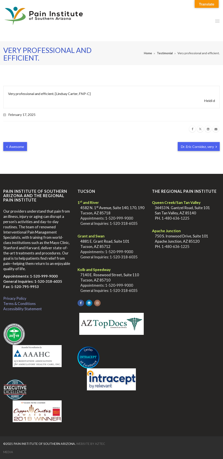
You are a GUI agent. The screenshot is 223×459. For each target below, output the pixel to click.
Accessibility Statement (22, 309)
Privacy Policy (14, 298)
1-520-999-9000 (44, 276)
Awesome (15, 146)
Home (148, 53)
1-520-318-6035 (48, 281)
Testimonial (165, 53)
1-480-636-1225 (175, 218)
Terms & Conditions (19, 303)
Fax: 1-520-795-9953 (21, 286)
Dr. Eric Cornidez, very (199, 146)
